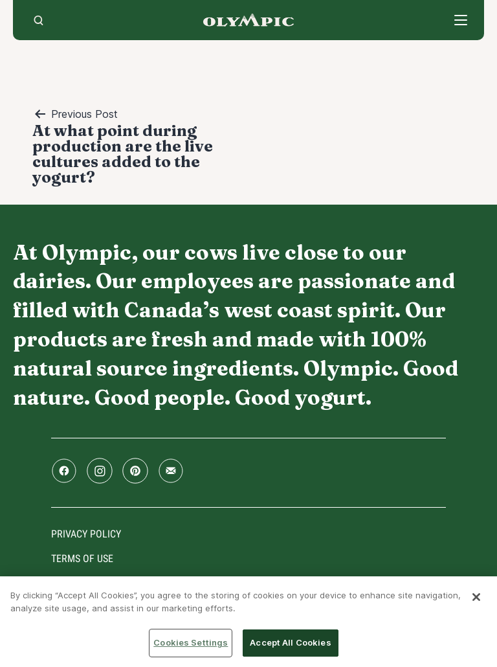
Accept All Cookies (290, 642)
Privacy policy (86, 534)
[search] (38, 20)
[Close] (476, 597)
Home (248, 20)
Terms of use (82, 558)
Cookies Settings (190, 642)
